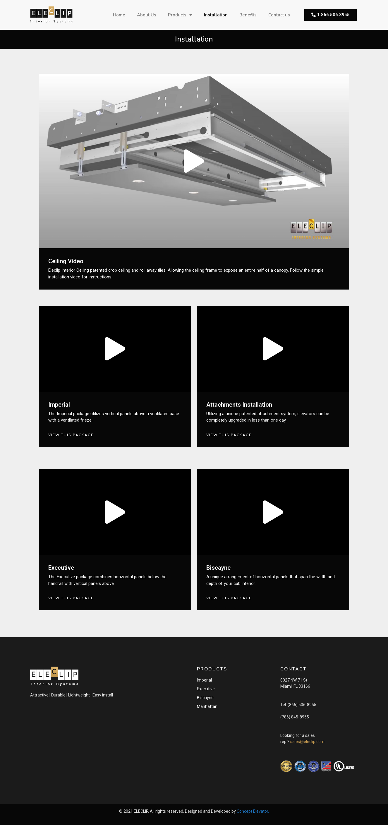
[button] (330, 15)
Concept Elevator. (253, 811)
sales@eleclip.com (307, 741)
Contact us (279, 15)
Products (180, 15)
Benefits (248, 15)
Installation (216, 15)
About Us (146, 15)
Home (119, 15)
